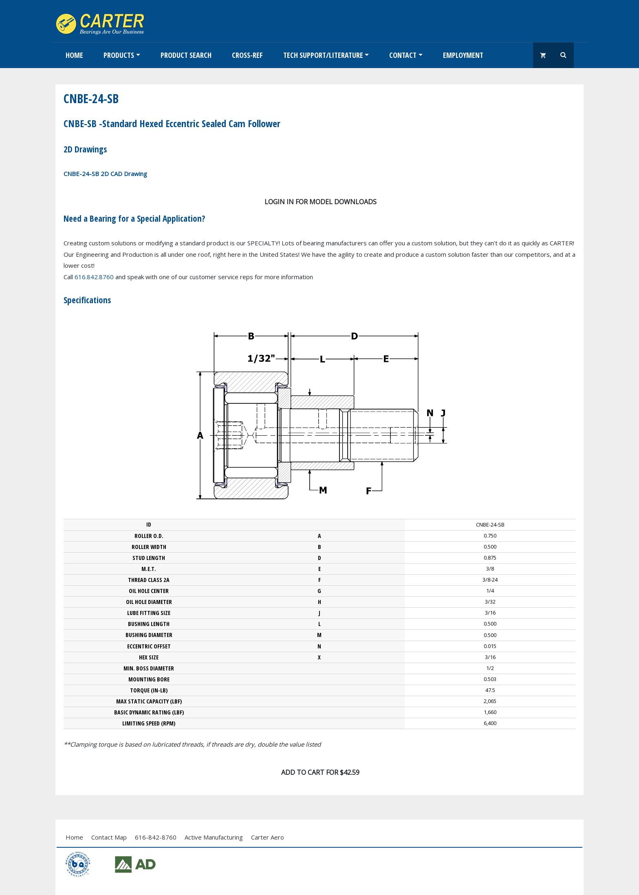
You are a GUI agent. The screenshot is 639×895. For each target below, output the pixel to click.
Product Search (186, 55)
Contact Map (109, 837)
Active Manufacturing (214, 837)
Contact (402, 55)
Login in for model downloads (320, 201)
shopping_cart (543, 55)
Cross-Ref (247, 55)
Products (119, 55)
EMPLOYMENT (463, 55)
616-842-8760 (155, 837)
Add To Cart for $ (320, 772)
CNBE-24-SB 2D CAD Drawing (105, 174)
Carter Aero (267, 837)
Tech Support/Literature (323, 55)
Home (74, 55)
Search (563, 55)
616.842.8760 (94, 277)
